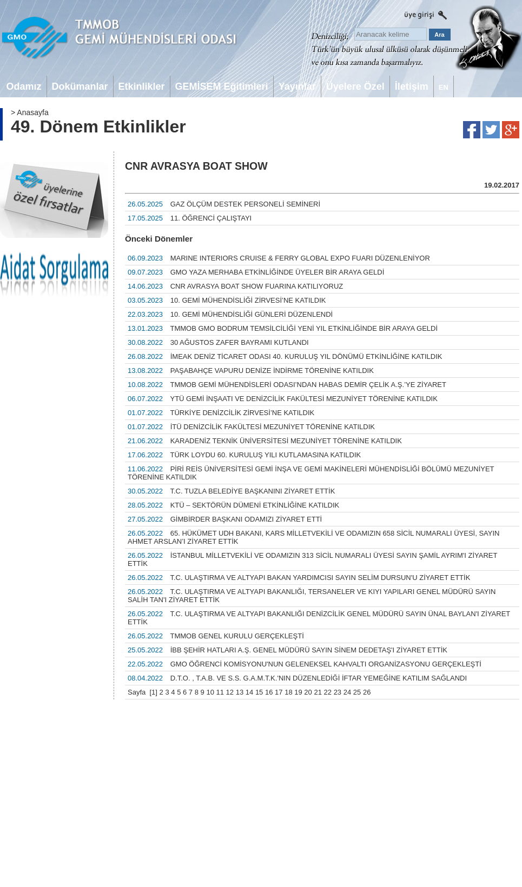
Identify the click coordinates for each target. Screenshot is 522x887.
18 (288, 692)
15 (259, 692)
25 (357, 692)
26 (367, 692)
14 (249, 692)
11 (220, 692)
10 (210, 692)
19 (298, 692)
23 (337, 692)
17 (278, 692)
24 (347, 692)
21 (317, 692)
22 (328, 692)
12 (230, 692)
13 (239, 692)
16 (269, 692)
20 (308, 692)
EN (443, 87)
